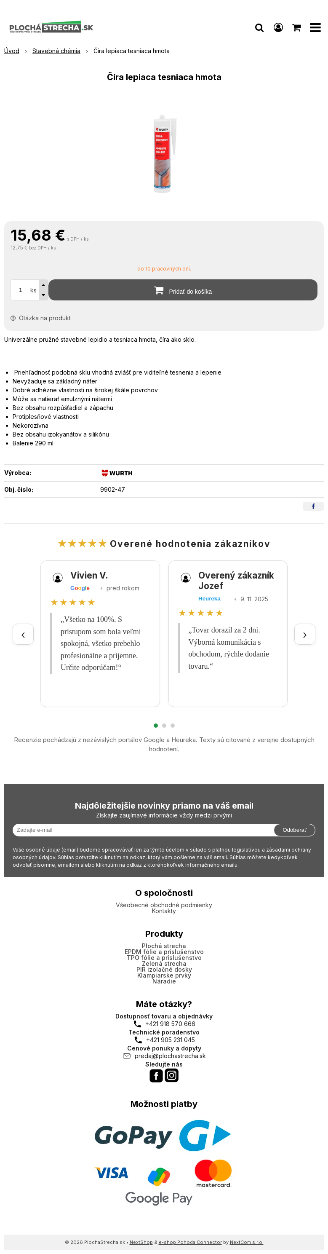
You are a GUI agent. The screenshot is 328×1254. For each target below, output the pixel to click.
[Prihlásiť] (278, 27)
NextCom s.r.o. (247, 1242)
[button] (259, 27)
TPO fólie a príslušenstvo (164, 957)
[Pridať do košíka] (182, 289)
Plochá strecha (164, 945)
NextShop (141, 1242)
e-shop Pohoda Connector (190, 1242)
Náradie (164, 981)
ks (33, 290)
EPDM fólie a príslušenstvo (164, 951)
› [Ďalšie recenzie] (305, 634)
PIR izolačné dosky (164, 969)
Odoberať (295, 830)
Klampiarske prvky (164, 975)
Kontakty (164, 910)
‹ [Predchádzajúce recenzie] (23, 634)
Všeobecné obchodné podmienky (164, 904)
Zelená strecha (164, 963)
